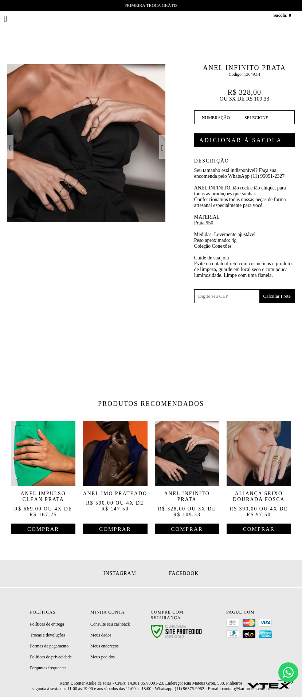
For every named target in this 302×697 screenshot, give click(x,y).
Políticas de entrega (47, 624)
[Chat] (288, 672)
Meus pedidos (102, 656)
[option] (86, 143)
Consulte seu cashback (110, 624)
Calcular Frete (277, 296)
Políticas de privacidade (51, 656)
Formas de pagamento (49, 646)
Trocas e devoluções (48, 635)
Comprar (244, 140)
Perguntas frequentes (48, 667)
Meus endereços (104, 646)
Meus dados (100, 635)
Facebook (184, 573)
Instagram (119, 573)
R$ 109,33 (257, 98)
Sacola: (282, 15)
